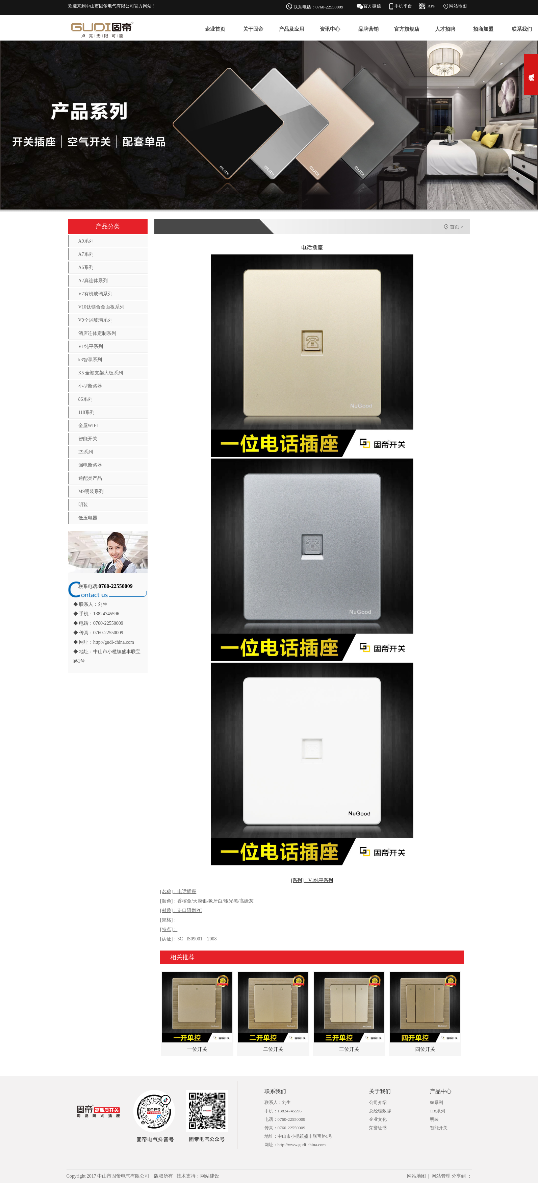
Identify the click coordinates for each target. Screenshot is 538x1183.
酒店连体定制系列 (97, 333)
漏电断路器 (90, 465)
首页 (454, 226)
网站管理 (441, 1176)
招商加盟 (483, 29)
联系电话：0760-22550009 (318, 6)
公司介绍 (378, 1102)
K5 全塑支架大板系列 (100, 372)
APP (432, 5)
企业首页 (215, 29)
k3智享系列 (90, 359)
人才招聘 (445, 29)
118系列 (86, 412)
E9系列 (85, 451)
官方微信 (372, 5)
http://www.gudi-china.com (302, 1144)
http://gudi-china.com (113, 642)
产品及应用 (291, 29)
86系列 (85, 399)
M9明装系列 (91, 491)
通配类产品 (90, 478)
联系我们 (522, 29)
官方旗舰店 (406, 29)
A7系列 (86, 254)
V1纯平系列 (90, 346)
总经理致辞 (380, 1110)
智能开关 (87, 438)
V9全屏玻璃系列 (95, 320)
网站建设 (209, 1176)
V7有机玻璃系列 (95, 293)
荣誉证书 (378, 1127)
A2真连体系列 (93, 280)
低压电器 (87, 517)
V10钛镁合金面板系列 (101, 307)
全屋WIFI (88, 425)
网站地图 (458, 5)
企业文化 (378, 1119)
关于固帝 (253, 29)
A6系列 (86, 267)
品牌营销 (368, 29)
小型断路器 (90, 386)
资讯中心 (330, 29)
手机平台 (403, 5)
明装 (83, 504)
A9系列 (86, 241)
